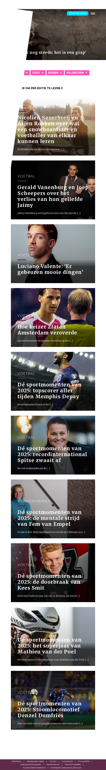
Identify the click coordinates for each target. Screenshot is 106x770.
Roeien (53, 72)
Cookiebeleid (67, 761)
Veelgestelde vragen (35, 761)
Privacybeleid (84, 761)
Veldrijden (75, 72)
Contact (53, 761)
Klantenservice (53, 764)
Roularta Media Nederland (34, 768)
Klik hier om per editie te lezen (37, 88)
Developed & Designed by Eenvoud (66, 768)
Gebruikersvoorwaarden (30, 764)
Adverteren (16, 761)
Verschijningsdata (73, 764)
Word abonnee (77, 13)
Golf (36, 72)
